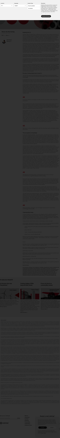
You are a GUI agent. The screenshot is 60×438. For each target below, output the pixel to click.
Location (2, 3)
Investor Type (30, 3)
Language (16, 3)
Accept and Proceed (46, 16)
